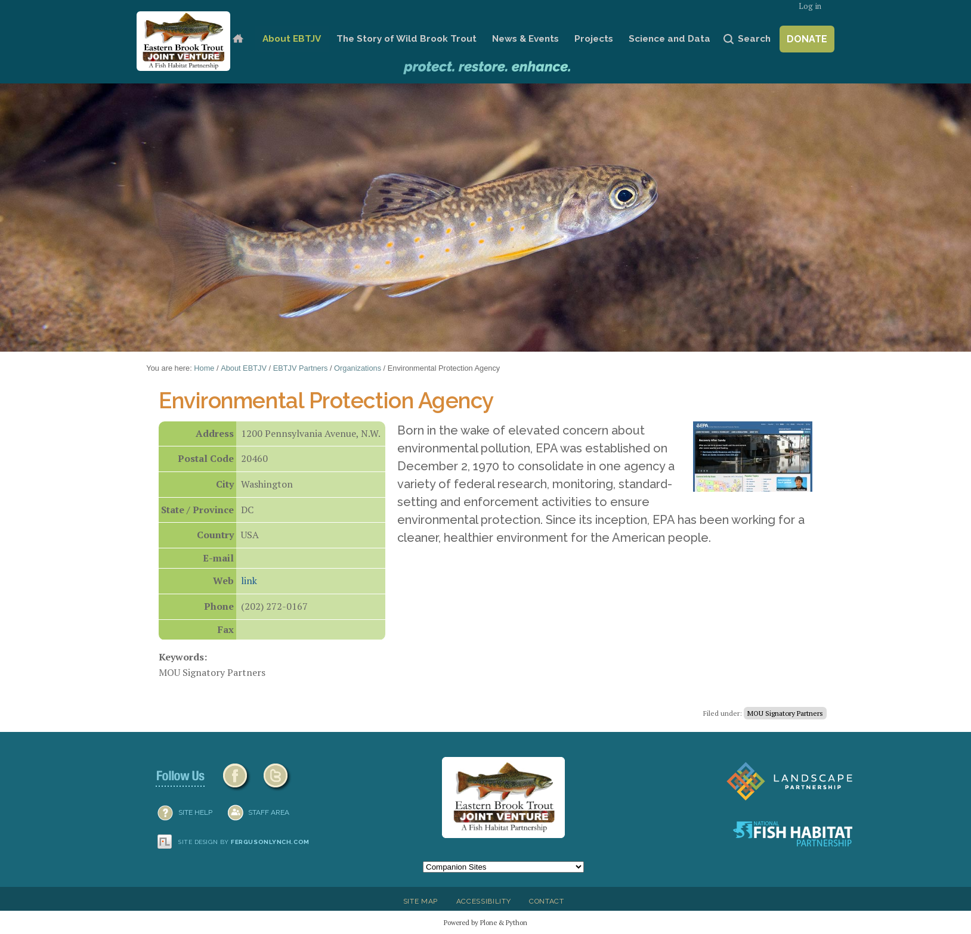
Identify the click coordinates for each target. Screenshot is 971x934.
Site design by (244, 842)
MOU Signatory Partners (785, 713)
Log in (810, 6)
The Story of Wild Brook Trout (406, 38)
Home (238, 39)
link (249, 580)
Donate (807, 39)
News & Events (525, 38)
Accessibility (483, 901)
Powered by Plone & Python (485, 922)
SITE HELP (195, 812)
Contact (546, 901)
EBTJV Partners (300, 368)
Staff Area (268, 812)
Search (754, 38)
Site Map (420, 901)
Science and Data (669, 38)
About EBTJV (291, 38)
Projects (593, 38)
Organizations (357, 368)
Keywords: (183, 656)
